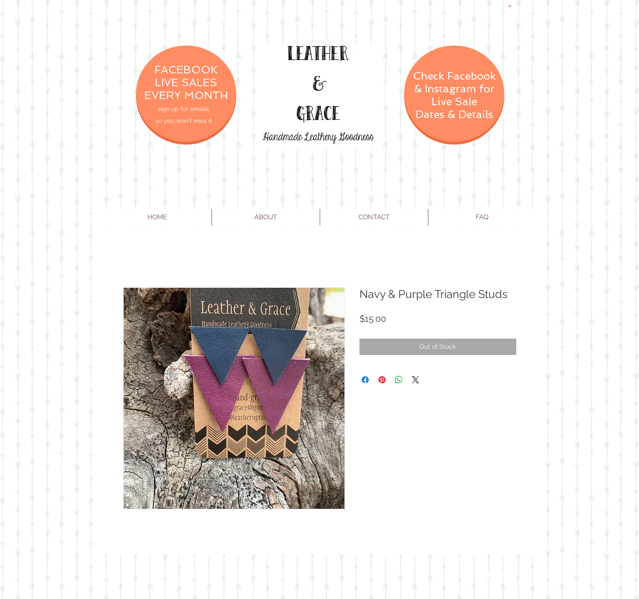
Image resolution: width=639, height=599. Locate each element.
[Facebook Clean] (488, 576)
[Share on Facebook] (365, 379)
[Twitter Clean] (506, 576)
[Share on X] (415, 379)
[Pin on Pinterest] (382, 379)
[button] (510, 5)
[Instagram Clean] (523, 576)
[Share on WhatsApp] (398, 379)
